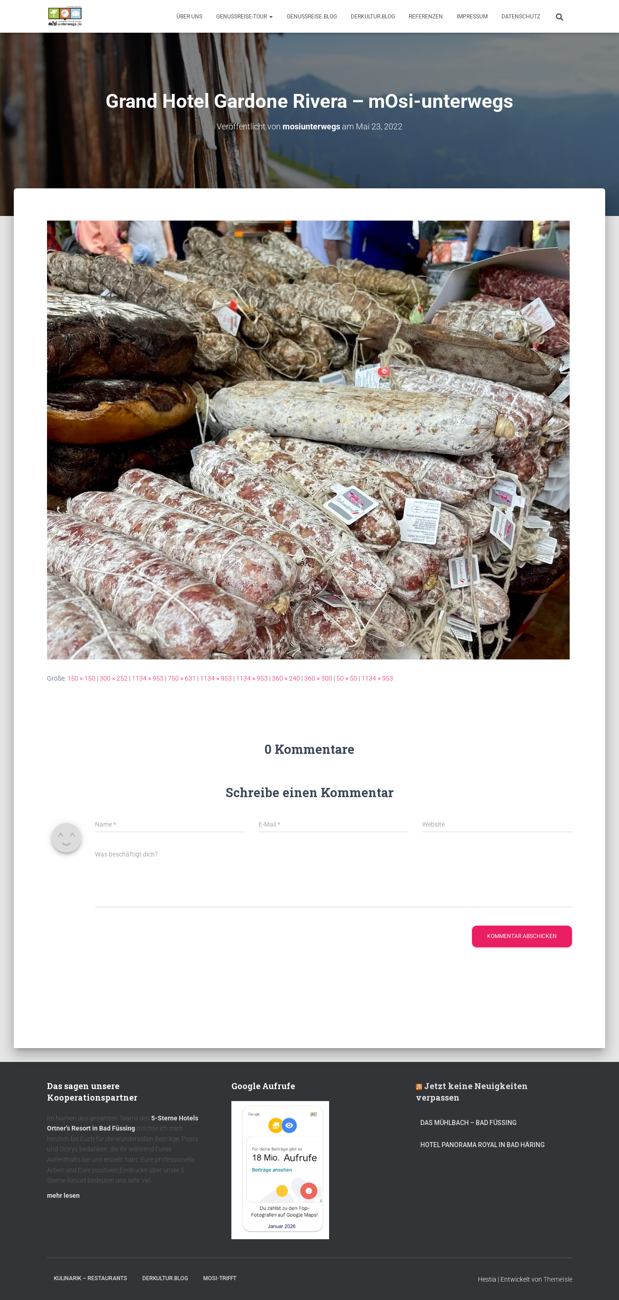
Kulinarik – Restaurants (90, 1278)
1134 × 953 (148, 678)
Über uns (189, 16)
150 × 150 (81, 678)
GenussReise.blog (312, 16)
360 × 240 (286, 678)
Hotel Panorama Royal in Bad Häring (482, 1144)
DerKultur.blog (373, 16)
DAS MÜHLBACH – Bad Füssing (468, 1122)
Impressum (472, 16)
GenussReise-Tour (244, 16)
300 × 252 (114, 678)
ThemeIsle (557, 1279)
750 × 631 (182, 678)
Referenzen (426, 16)
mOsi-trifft (219, 1278)
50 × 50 (346, 678)
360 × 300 (318, 678)
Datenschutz (520, 16)
